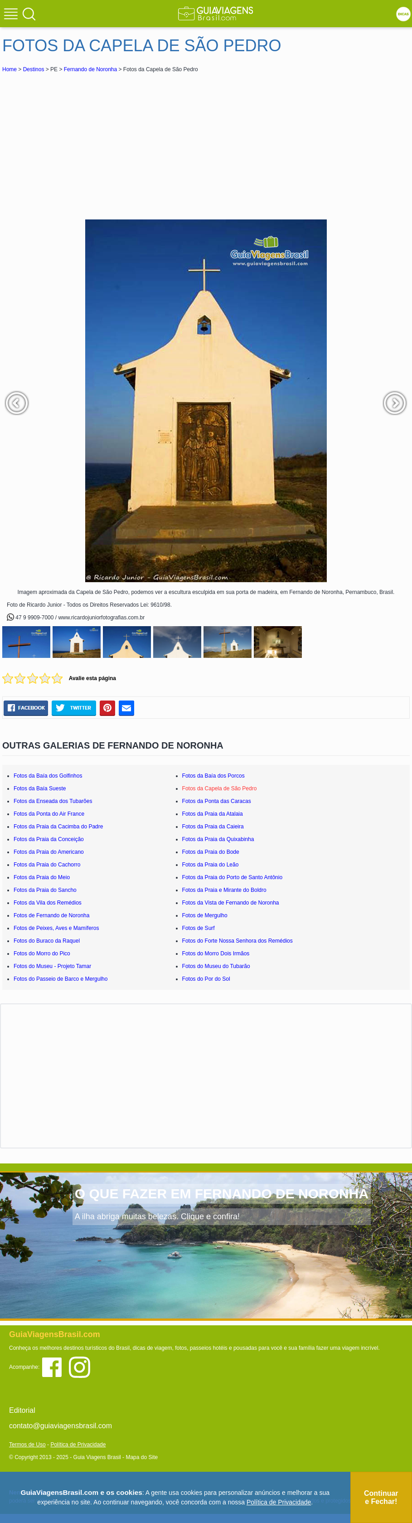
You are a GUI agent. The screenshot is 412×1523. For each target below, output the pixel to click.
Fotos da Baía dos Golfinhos (48, 776)
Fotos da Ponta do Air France (49, 814)
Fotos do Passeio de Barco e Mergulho (60, 979)
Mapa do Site (142, 1457)
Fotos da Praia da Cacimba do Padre (58, 826)
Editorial (22, 1410)
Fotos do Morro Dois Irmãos (216, 953)
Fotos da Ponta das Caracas (216, 801)
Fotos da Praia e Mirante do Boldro (224, 890)
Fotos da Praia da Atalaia (212, 814)
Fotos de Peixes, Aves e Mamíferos (56, 928)
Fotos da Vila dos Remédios (48, 903)
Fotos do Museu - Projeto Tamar (52, 966)
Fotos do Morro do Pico (42, 953)
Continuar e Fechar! (381, 1497)
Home (9, 69)
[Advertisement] (83, 142)
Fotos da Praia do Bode (210, 852)
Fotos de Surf (198, 928)
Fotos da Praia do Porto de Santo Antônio (232, 877)
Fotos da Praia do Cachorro (47, 864)
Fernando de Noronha (90, 69)
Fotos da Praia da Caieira (213, 826)
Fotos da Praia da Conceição (49, 839)
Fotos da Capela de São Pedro (219, 788)
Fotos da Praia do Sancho (45, 890)
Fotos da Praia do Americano (49, 852)
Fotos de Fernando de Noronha (51, 915)
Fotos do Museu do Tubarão (216, 966)
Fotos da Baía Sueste (40, 788)
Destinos (33, 69)
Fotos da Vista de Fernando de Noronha (230, 903)
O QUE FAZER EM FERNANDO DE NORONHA (221, 1193)
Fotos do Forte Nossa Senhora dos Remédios (237, 941)
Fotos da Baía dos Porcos (213, 776)
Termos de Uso (27, 1444)
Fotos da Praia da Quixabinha (218, 839)
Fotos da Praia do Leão (210, 864)
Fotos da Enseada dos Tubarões (53, 801)
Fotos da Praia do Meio (42, 877)
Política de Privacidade (78, 1444)
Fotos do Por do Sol (206, 979)
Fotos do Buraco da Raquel (47, 941)
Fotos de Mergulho (205, 915)
